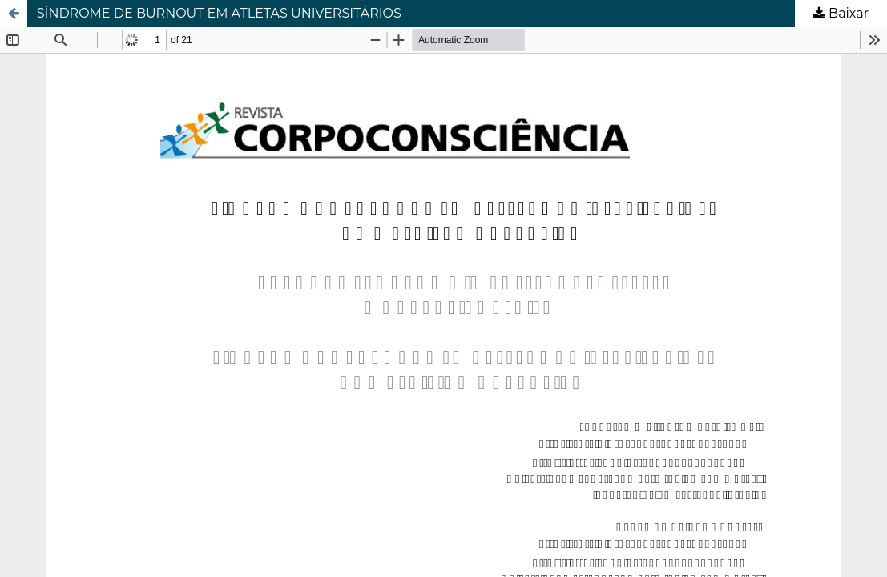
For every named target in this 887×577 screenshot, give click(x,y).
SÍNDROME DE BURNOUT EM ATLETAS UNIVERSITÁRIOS (219, 13)
